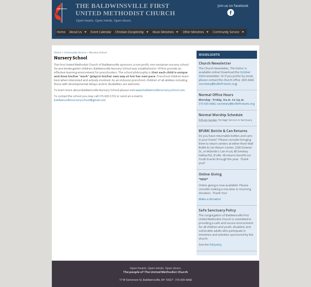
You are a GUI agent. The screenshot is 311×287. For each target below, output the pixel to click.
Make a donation (210, 199)
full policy (215, 244)
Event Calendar (101, 32)
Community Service (227, 32)
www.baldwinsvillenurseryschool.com (160, 90)
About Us (76, 32)
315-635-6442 (207, 104)
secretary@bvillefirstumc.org (217, 84)
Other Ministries (195, 32)
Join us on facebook (232, 5)
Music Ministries (164, 32)
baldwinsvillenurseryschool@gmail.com (80, 100)
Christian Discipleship (130, 32)
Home (61, 32)
